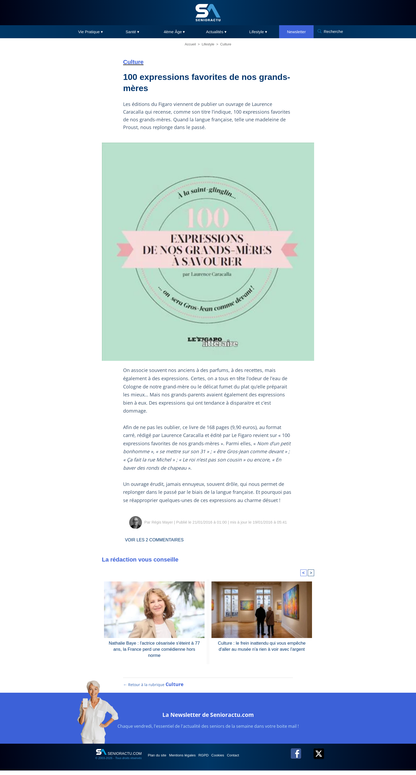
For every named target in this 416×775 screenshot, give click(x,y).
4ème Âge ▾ (174, 31)
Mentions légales (189, 759)
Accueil (190, 44)
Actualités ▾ (216, 31)
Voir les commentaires (158, 539)
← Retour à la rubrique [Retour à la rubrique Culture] (153, 689)
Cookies (234, 759)
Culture (225, 44)
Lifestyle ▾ (258, 31)
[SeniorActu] (208, 12)
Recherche (333, 31)
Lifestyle (208, 44)
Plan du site (160, 759)
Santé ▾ (132, 31)
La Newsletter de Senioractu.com (208, 718)
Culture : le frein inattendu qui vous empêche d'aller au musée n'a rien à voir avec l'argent (262, 646)
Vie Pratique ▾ (90, 31)
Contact (252, 759)
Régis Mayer (162, 522)
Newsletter (296, 31)
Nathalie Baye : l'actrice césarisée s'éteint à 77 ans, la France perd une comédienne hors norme (154, 646)
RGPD (215, 759)
